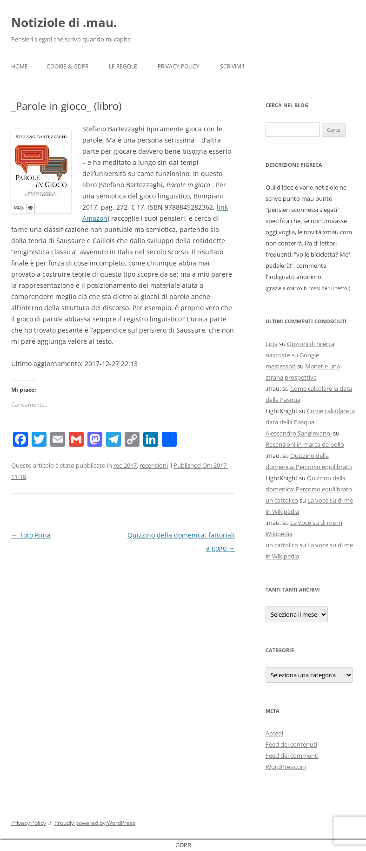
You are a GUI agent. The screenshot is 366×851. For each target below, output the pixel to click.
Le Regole (123, 66)
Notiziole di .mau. (64, 22)
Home (19, 66)
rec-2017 (125, 465)
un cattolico (282, 500)
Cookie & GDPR (67, 66)
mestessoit (281, 366)
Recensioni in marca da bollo (305, 444)
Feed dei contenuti (291, 744)
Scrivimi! (232, 66)
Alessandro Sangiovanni (299, 433)
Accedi (274, 733)
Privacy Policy (179, 66)
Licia (272, 344)
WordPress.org (286, 766)
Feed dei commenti (292, 755)
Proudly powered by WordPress (94, 823)
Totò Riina (31, 535)
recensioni (154, 465)
